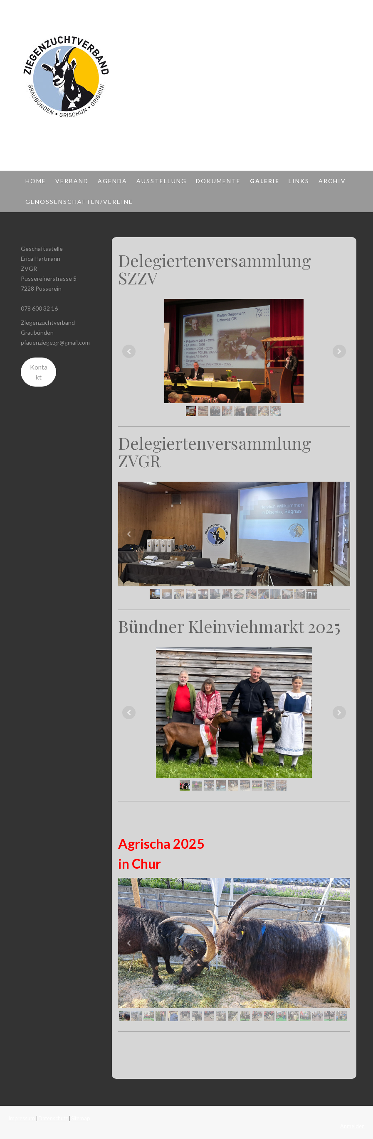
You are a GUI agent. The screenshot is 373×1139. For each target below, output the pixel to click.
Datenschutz (53, 1118)
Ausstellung (161, 180)
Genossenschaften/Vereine (79, 201)
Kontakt (38, 372)
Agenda (112, 180)
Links (299, 180)
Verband (72, 180)
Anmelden (352, 1126)
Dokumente (218, 180)
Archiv (332, 180)
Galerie (264, 180)
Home (35, 180)
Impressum (21, 1118)
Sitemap (80, 1118)
